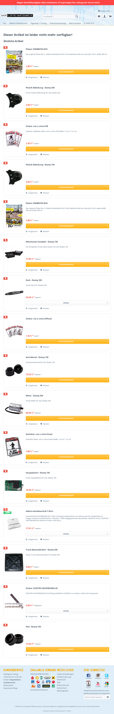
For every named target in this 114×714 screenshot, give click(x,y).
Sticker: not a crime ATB (37, 126)
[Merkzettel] (98, 16)
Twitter (106, 676)
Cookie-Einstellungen (65, 674)
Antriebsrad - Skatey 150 (37, 357)
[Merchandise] (75, 23)
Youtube (98, 684)
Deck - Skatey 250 (34, 280)
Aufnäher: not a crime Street (39, 434)
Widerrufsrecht (63, 685)
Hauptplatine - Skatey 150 (38, 473)
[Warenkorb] (110, 16)
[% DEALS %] (89, 23)
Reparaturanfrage (11, 688)
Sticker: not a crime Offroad (39, 319)
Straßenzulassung (64, 677)
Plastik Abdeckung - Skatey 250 (40, 88)
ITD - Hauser (67, 711)
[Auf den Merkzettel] (44, 77)
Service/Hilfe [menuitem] (104, 11)
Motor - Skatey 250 (34, 395)
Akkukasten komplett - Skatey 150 (42, 242)
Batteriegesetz (62, 691)
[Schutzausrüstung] (58, 23)
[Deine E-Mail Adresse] (94, 697)
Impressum (61, 679)
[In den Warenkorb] (67, 71)
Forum (88, 684)
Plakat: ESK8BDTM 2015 (37, 49)
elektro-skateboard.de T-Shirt (39, 511)
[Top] (4, 23)
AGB (58, 682)
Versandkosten (51, 706)
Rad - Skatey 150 (33, 627)
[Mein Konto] (104, 16)
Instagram (98, 676)
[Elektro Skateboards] (18, 23)
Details (85, 302)
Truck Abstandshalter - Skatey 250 (41, 550)
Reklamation (8, 685)
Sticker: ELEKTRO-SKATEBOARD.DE (42, 588)
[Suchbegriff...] (60, 16)
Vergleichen (32, 77)
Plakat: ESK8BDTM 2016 (37, 203)
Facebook (88, 676)
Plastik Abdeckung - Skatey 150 (40, 164)
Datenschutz (62, 688)
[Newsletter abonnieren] (107, 697)
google (107, 684)
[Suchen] (76, 16)
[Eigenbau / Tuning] (38, 23)
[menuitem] (60, 16)
